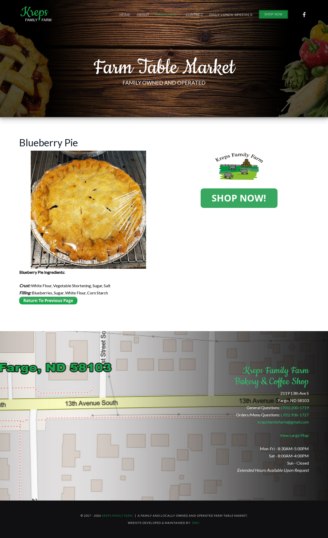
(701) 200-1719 (295, 407)
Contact (194, 15)
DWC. (196, 522)
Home (125, 15)
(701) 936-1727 (295, 414)
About (143, 15)
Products (168, 15)
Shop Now (273, 14)
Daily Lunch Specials (231, 15)
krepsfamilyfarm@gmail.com (283, 421)
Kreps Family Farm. (118, 515)
